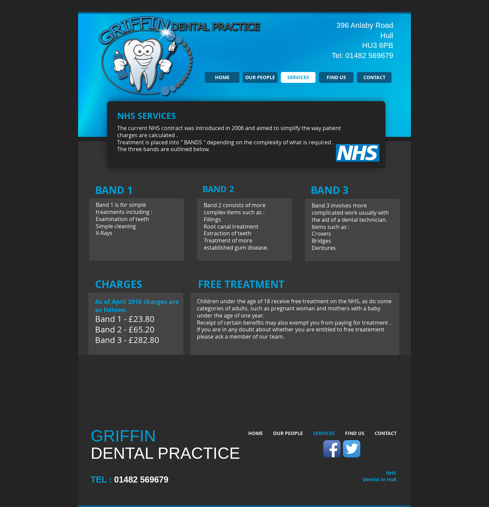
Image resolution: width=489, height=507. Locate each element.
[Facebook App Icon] (332, 448)
